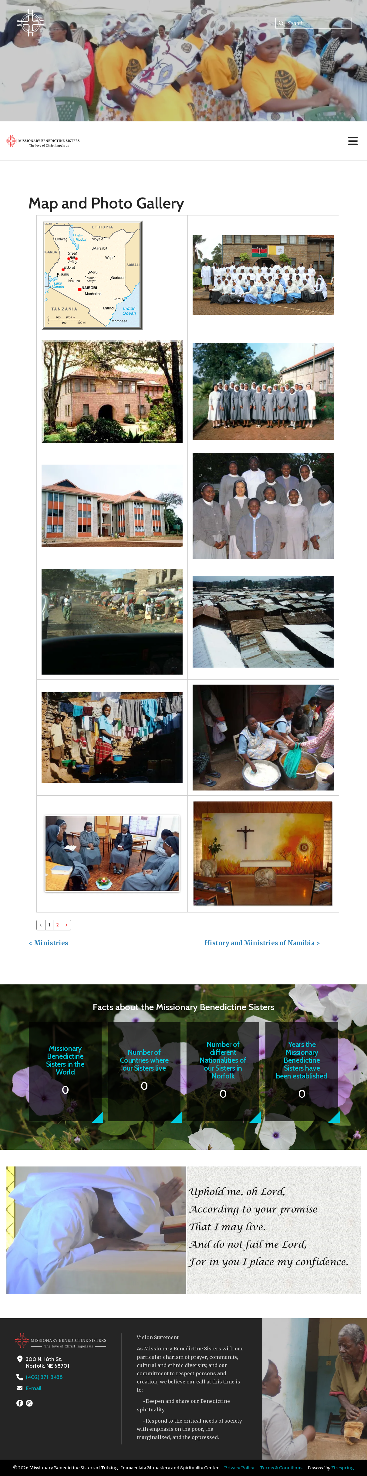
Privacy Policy (239, 1468)
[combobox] (313, 23)
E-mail (34, 1388)
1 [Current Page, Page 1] (49, 925)
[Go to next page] (66, 925)
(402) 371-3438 (44, 1377)
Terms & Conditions (281, 1468)
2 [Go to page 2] (57, 925)
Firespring (342, 1468)
